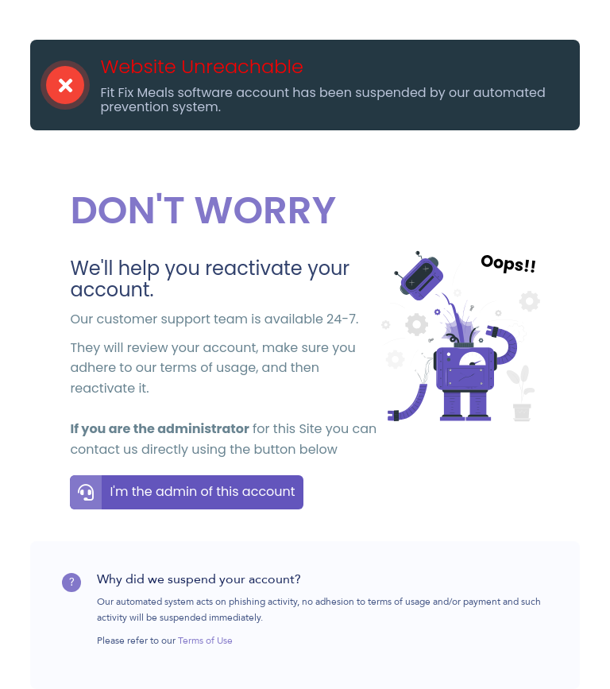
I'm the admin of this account (202, 491)
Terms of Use (205, 641)
